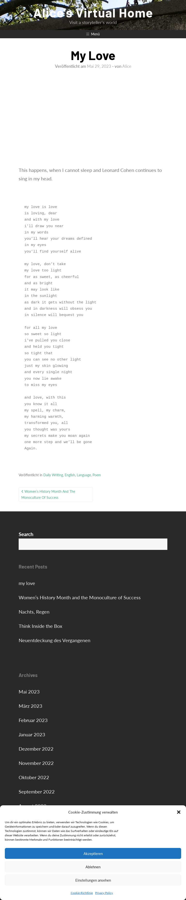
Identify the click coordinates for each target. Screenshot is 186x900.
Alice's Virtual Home (93, 12)
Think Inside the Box (40, 626)
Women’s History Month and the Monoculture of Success (48, 494)
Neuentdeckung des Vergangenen (54, 640)
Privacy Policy (104, 893)
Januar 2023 (32, 734)
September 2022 (37, 791)
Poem (97, 475)
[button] (178, 812)
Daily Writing (53, 475)
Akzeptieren (93, 853)
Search (26, 534)
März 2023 (30, 706)
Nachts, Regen (34, 612)
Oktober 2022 (34, 777)
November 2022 (36, 763)
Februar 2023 (33, 720)
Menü (95, 34)
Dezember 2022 (36, 749)
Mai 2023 (29, 691)
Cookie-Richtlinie (82, 893)
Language (84, 475)
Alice (126, 66)
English (70, 475)
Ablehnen (93, 867)
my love (27, 583)
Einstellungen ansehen (93, 880)
